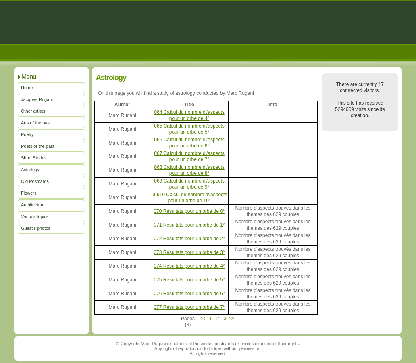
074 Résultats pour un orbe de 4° (189, 266)
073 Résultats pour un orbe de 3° (189, 252)
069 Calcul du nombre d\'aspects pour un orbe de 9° (189, 184)
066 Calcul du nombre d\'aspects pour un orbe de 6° (189, 143)
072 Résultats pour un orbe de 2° (189, 238)
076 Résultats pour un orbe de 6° (189, 293)
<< (202, 318)
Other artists (33, 111)
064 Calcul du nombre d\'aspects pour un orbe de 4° (189, 115)
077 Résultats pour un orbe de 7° (189, 307)
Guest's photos (35, 228)
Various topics (34, 216)
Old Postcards (35, 181)
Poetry (27, 134)
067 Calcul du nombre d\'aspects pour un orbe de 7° (189, 156)
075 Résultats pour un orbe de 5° (189, 280)
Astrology (30, 169)
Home (27, 87)
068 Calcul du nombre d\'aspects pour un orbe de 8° (189, 170)
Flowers (29, 193)
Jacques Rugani (37, 99)
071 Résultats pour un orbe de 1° (189, 225)
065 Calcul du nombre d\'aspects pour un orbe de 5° (189, 129)
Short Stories (34, 157)
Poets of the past (37, 146)
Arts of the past (36, 122)
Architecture (33, 204)
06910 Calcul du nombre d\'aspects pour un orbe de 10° (189, 198)
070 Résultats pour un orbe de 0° (189, 211)
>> (231, 318)
